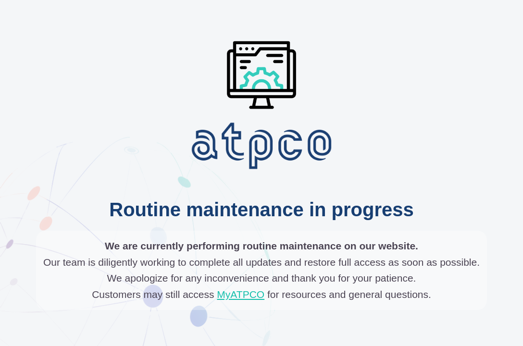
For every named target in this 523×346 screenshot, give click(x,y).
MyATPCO (240, 294)
